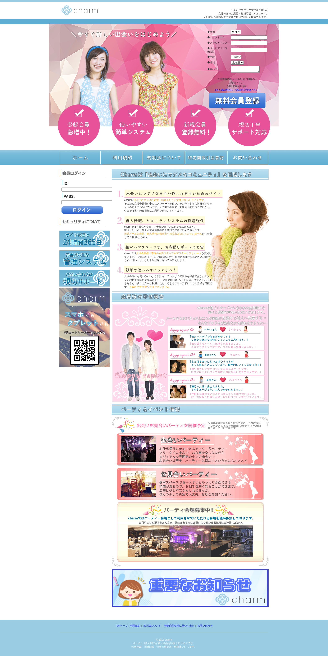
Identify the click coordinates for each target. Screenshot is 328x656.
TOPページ (121, 625)
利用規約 (135, 625)
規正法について (152, 625)
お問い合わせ (205, 625)
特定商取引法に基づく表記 (179, 625)
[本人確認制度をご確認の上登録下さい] (237, 91)
